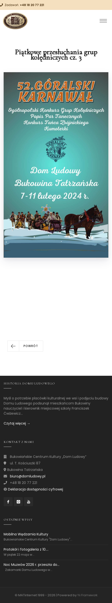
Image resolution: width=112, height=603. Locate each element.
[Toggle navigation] (103, 20)
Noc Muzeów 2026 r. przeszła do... (31, 564)
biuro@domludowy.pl (27, 476)
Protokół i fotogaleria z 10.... (26, 549)
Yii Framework (87, 595)
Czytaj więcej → (17, 423)
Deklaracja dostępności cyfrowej (35, 489)
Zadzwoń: (24, 5)
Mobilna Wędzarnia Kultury (26, 534)
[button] (25, 346)
